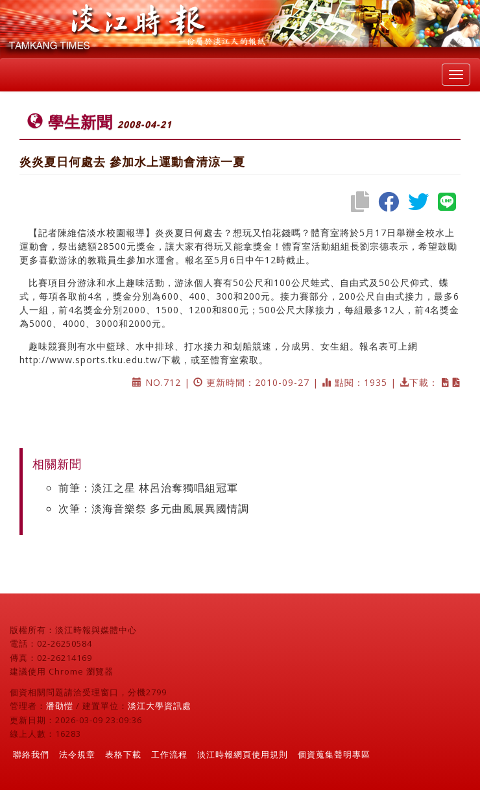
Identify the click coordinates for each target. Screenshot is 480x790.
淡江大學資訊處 (159, 706)
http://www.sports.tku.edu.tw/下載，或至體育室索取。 (144, 359)
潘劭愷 (59, 706)
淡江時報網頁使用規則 (242, 754)
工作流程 (169, 754)
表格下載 (123, 754)
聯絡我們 (31, 754)
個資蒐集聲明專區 (334, 754)
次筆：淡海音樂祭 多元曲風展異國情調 (153, 508)
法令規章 (77, 754)
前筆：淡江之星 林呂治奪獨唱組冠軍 (148, 488)
